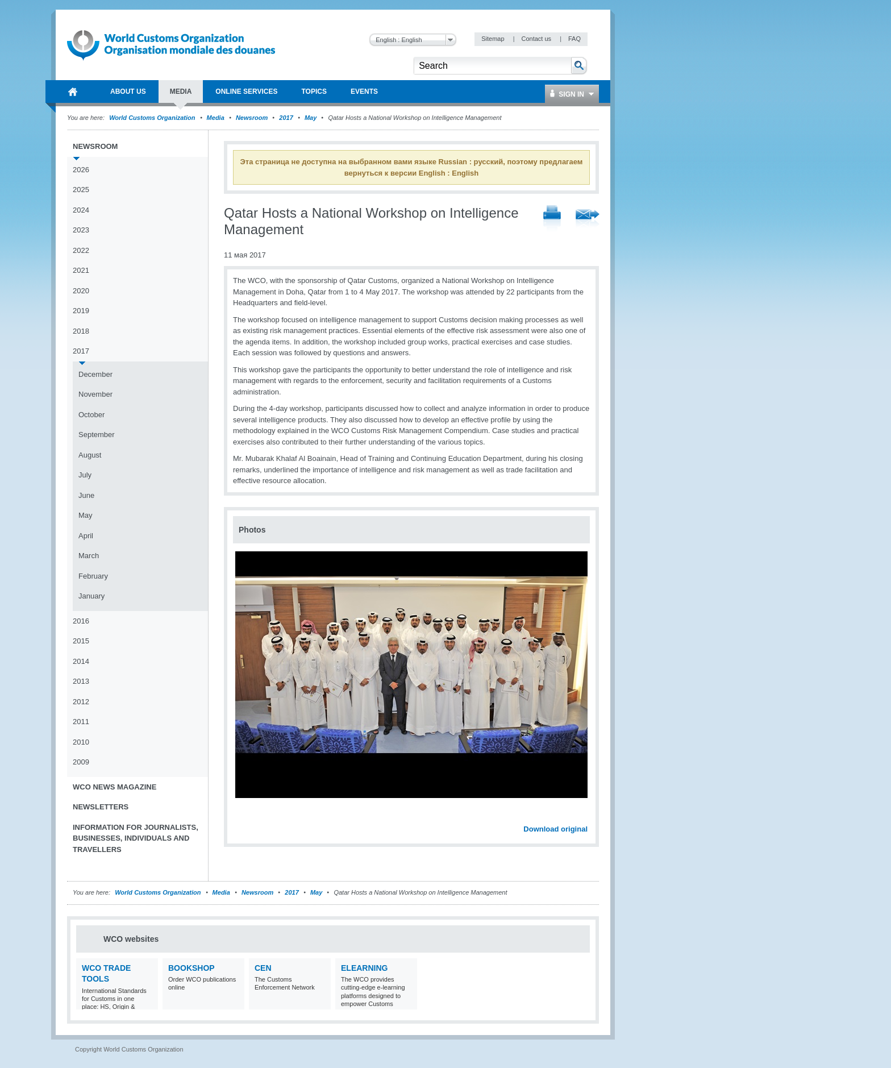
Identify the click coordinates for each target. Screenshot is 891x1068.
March (88, 555)
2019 (81, 310)
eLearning (364, 968)
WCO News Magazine (114, 787)
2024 (81, 210)
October (91, 414)
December (95, 374)
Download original (555, 829)
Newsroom (252, 117)
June (86, 495)
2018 (81, 331)
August (89, 455)
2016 (81, 621)
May (311, 117)
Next (585, 816)
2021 (81, 270)
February (93, 576)
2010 (81, 742)
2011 (81, 721)
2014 (81, 661)
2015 (81, 641)
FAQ (574, 38)
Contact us (537, 38)
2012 (81, 701)
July (84, 475)
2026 (81, 169)
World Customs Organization (153, 117)
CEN (263, 968)
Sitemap (493, 38)
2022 (81, 250)
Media (215, 117)
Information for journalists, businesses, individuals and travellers (135, 838)
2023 (81, 230)
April (85, 535)
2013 (81, 681)
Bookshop (191, 968)
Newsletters (100, 807)
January (91, 596)
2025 (81, 189)
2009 (81, 762)
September (96, 434)
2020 (81, 290)
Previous (245, 816)
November (95, 394)
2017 (286, 117)
